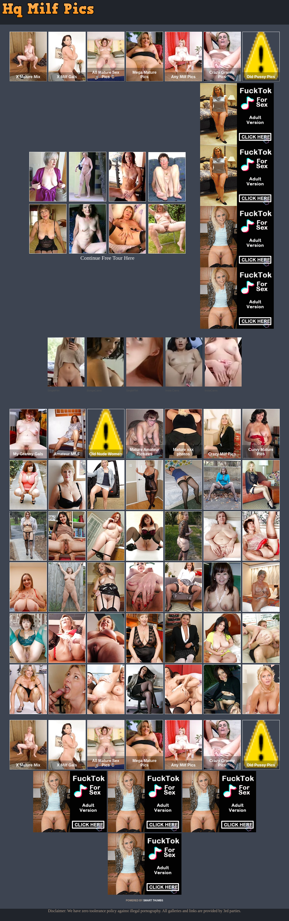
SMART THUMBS (153, 900)
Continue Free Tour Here (108, 258)
